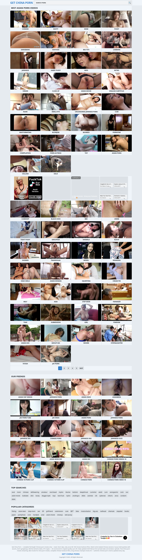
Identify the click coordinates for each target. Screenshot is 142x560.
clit (96, 496)
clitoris (110, 496)
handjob (36, 515)
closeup (60, 515)
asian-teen (22, 511)
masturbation (86, 511)
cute (66, 511)
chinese (25, 492)
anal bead (53, 492)
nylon (68, 496)
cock (121, 492)
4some (68, 492)
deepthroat (84, 492)
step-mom (31, 511)
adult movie (16, 496)
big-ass (95, 511)
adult (100, 492)
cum (106, 492)
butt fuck (61, 496)
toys (54, 496)
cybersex (102, 496)
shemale (111, 511)
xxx (127, 492)
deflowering (35, 492)
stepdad (119, 511)
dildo (83, 496)
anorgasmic (114, 492)
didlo (13, 499)
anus (116, 496)
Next (81, 368)
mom (19, 492)
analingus (76, 496)
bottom (75, 492)
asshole (90, 496)
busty (37, 496)
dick (32, 496)
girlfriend (49, 511)
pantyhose (21, 515)
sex (39, 511)
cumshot (93, 492)
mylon (61, 492)
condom (123, 496)
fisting (14, 511)
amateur (44, 492)
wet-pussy (68, 515)
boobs (127, 511)
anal (13, 492)
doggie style (46, 496)
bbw (77, 511)
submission (59, 511)
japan (14, 515)
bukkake (25, 496)
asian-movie (50, 515)
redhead (103, 511)
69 (43, 511)
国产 (72, 511)
